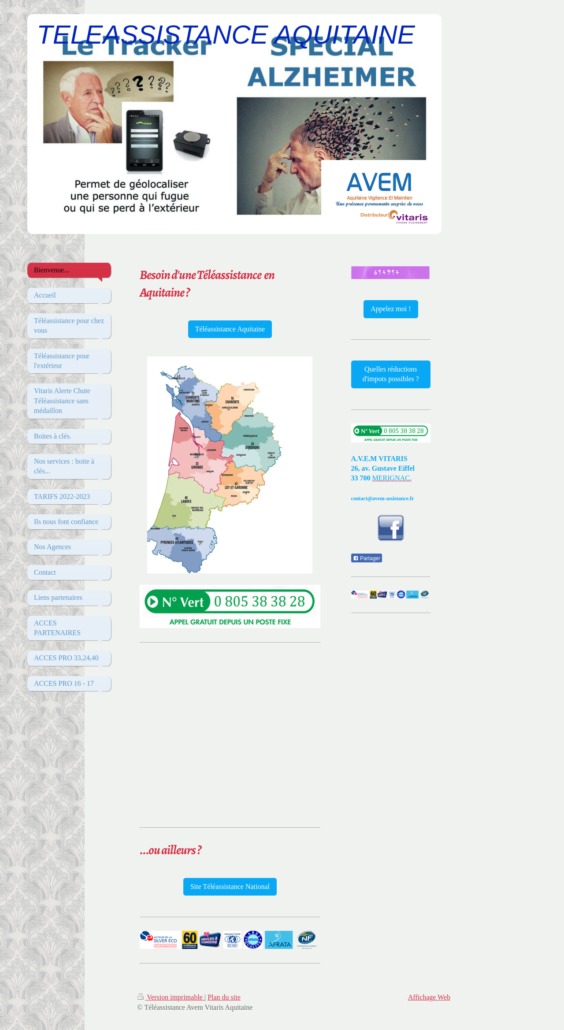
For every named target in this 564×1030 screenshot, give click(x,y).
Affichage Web (429, 997)
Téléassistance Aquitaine (230, 329)
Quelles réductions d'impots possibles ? (391, 374)
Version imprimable (170, 997)
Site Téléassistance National (230, 886)
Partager (366, 558)
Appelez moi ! (391, 308)
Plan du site (224, 997)
